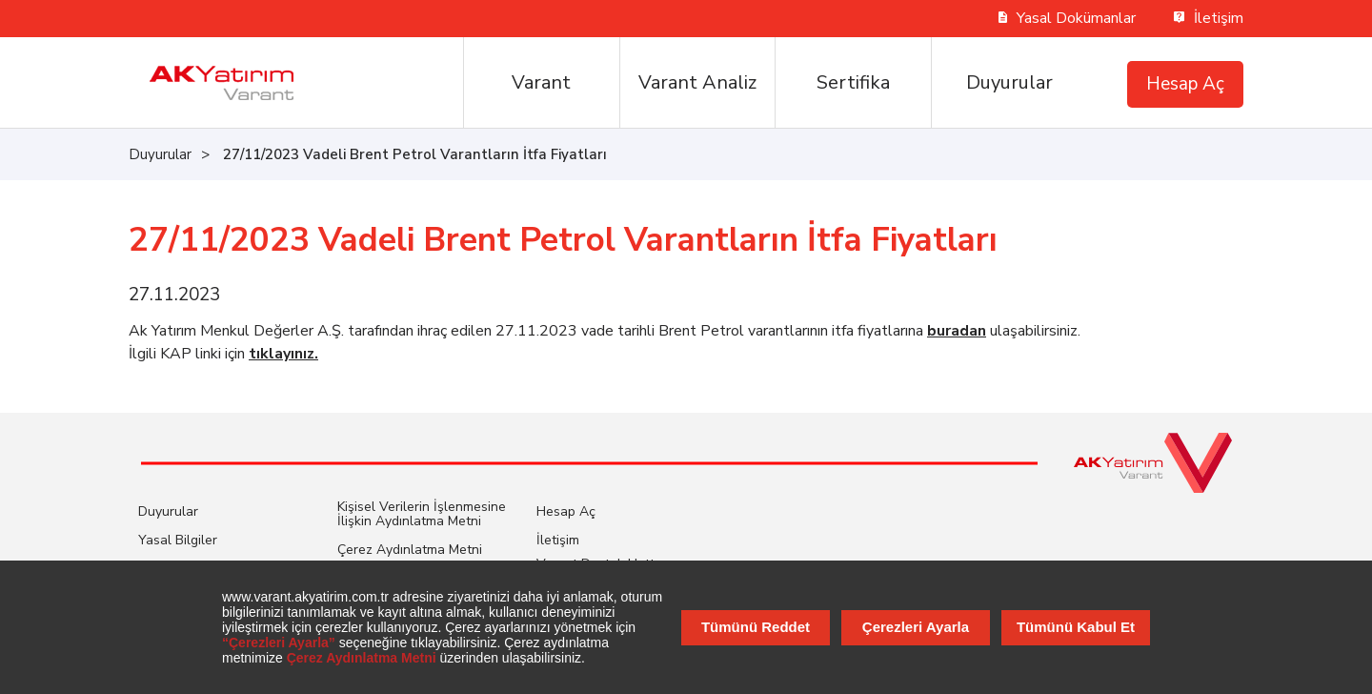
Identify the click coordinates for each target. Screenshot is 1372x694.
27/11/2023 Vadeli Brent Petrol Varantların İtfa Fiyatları (415, 154)
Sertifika (853, 82)
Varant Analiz (697, 82)
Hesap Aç (1185, 83)
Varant (541, 82)
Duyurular (1009, 82)
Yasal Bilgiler (177, 540)
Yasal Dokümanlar (1068, 18)
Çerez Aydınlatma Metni (409, 549)
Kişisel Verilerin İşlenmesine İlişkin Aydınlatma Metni (421, 514)
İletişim (1208, 18)
